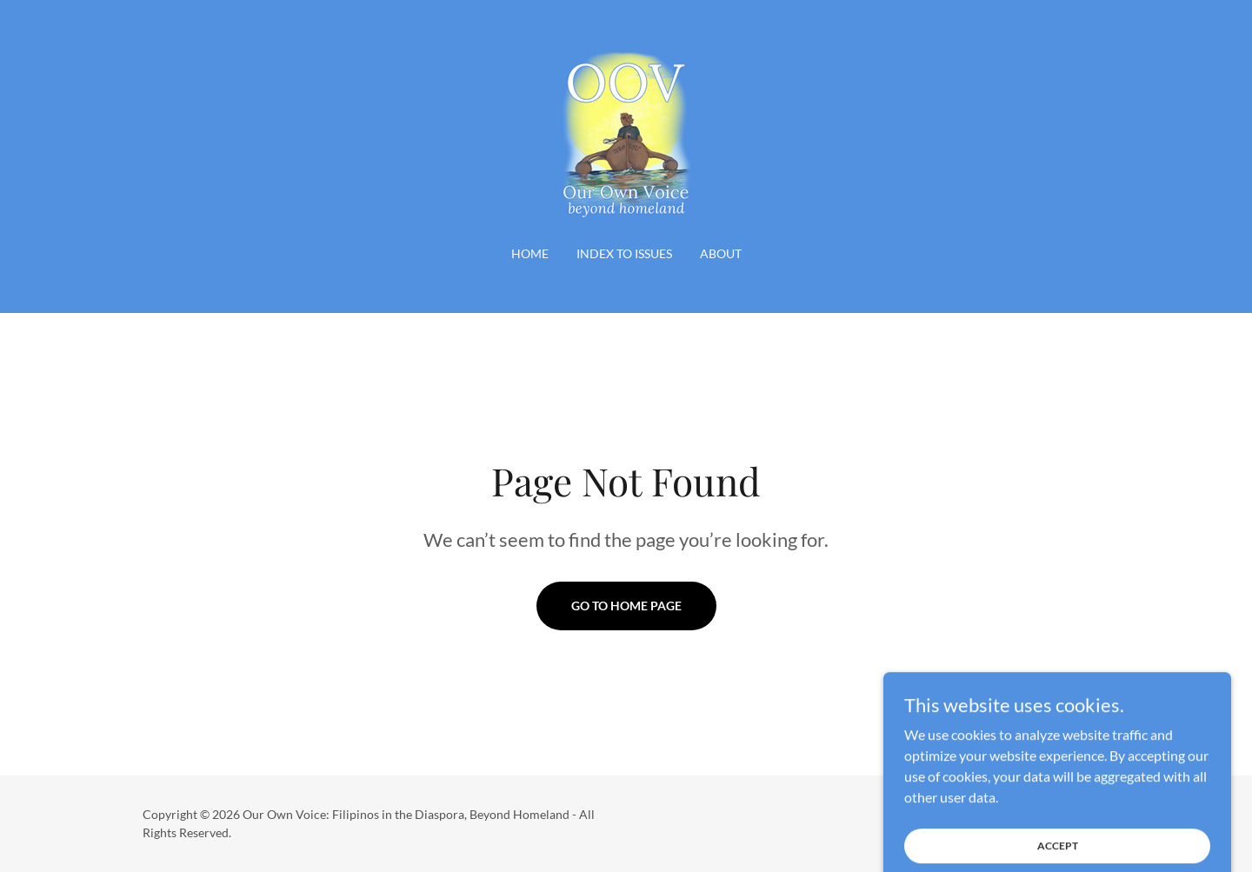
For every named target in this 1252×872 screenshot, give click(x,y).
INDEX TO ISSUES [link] (624, 253)
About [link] (721, 253)
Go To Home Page (626, 605)
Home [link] (530, 253)
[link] (626, 133)
